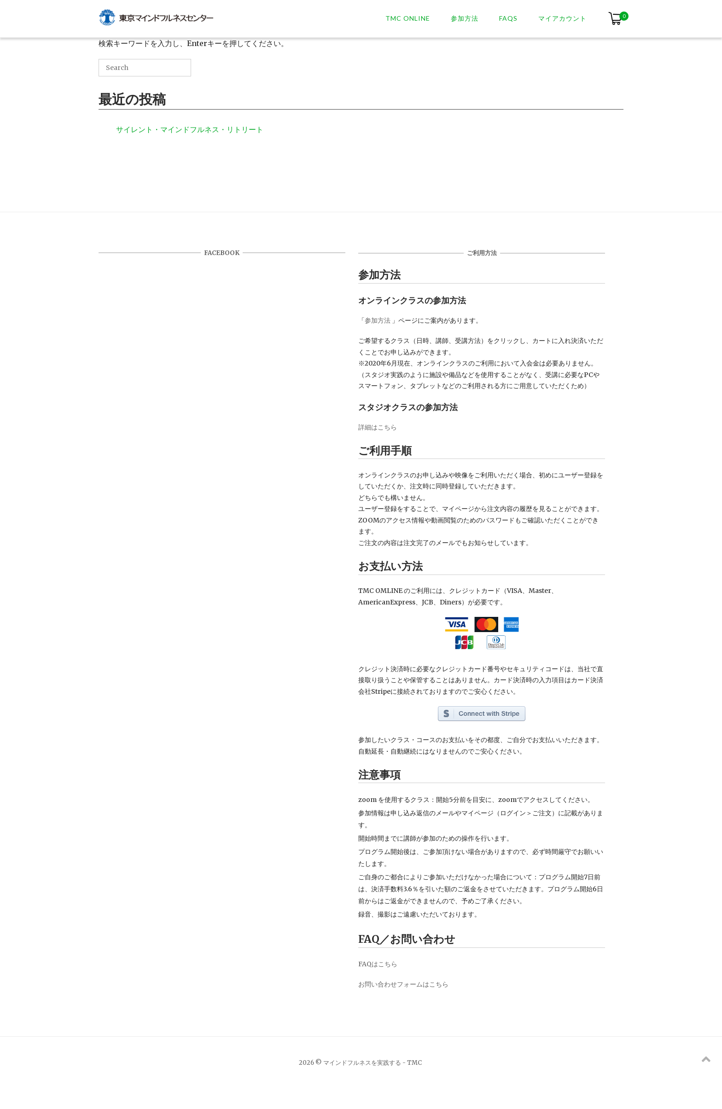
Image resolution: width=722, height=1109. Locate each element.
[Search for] (145, 67)
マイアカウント (562, 18)
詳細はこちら (377, 427)
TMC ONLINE (407, 18)
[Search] (170, 71)
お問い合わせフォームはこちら (403, 984)
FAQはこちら (377, 964)
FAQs (508, 18)
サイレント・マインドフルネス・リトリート (189, 129)
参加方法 (464, 18)
